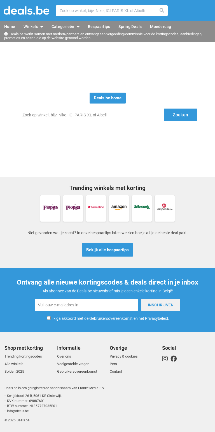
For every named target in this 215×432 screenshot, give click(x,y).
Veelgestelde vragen (73, 364)
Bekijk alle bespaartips (107, 249)
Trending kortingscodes (23, 356)
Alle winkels (14, 364)
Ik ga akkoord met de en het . (110, 318)
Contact (116, 371)
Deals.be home (107, 97)
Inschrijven (161, 305)
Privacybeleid (156, 318)
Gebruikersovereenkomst (111, 318)
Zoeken (162, 10)
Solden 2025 (14, 371)
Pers (113, 364)
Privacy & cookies (124, 356)
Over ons (64, 356)
